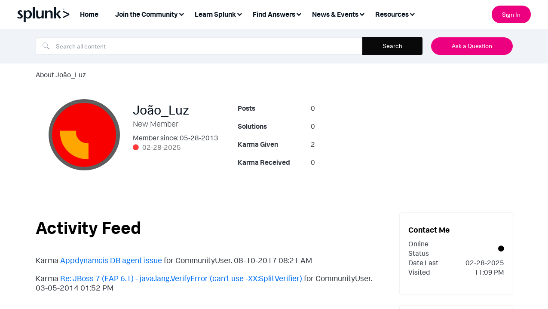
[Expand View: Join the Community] (181, 13)
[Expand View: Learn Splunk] (239, 13)
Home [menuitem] (89, 14)
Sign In (511, 14)
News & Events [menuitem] (335, 14)
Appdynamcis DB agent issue (111, 260)
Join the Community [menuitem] (146, 14)
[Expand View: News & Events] (362, 13)
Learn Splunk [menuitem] (215, 14)
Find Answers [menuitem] (274, 14)
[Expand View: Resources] (412, 13)
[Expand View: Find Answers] (298, 13)
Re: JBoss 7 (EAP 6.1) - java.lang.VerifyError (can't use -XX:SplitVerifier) (181, 278)
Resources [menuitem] (392, 14)
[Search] (199, 46)
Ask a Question (472, 45)
